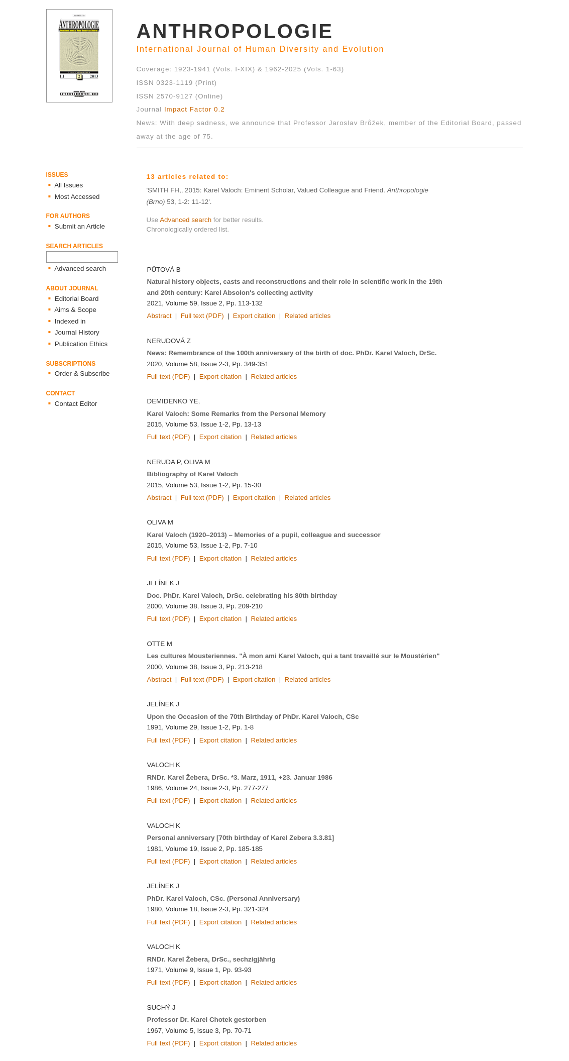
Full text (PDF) (202, 316)
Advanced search (185, 220)
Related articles (308, 316)
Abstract (159, 316)
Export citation (254, 316)
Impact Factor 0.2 (194, 109)
